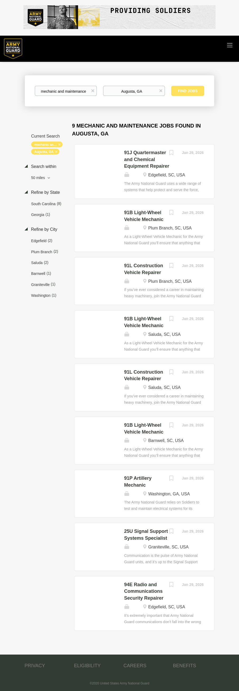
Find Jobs (188, 91)
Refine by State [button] (45, 192)
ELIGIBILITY (87, 665)
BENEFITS (184, 665)
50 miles (38, 178)
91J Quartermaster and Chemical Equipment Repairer (146, 159)
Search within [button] (43, 166)
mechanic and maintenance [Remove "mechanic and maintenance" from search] (48, 145)
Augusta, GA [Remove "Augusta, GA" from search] (44, 152)
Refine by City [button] (43, 229)
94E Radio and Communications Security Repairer (144, 591)
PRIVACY (35, 665)
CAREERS (134, 665)
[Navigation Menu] (229, 45)
